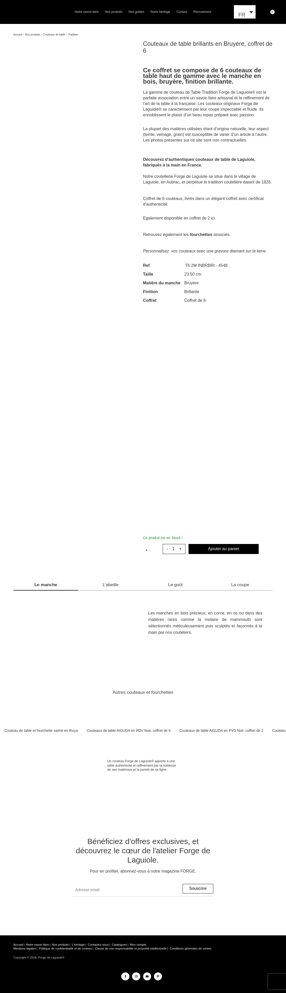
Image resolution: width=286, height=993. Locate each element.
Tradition (73, 34)
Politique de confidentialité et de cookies (65, 948)
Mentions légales (24, 948)
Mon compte (138, 944)
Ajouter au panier (223, 549)
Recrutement (202, 12)
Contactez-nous (98, 944)
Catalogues (119, 944)
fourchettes (201, 234)
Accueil (17, 34)
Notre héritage (160, 12)
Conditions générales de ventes (190, 948)
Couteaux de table (54, 34)
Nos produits (113, 12)
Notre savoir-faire (87, 12)
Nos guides (136, 12)
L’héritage (78, 944)
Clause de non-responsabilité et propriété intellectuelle (131, 948)
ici (213, 218)
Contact (181, 12)
